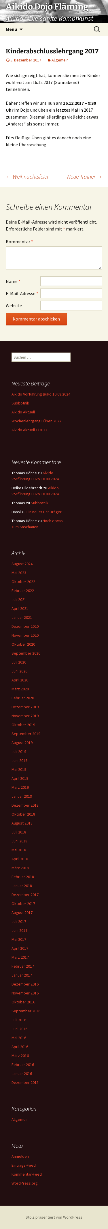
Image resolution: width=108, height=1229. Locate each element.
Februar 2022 (23, 590)
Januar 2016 (22, 1073)
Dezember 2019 (25, 706)
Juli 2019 (19, 751)
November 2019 (25, 715)
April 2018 (20, 858)
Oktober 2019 (23, 724)
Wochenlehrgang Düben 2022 (36, 421)
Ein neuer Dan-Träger (44, 511)
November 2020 (25, 635)
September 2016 (26, 1010)
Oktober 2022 (23, 581)
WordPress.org (25, 1183)
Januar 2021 (22, 617)
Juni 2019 (19, 760)
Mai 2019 (19, 769)
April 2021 (20, 608)
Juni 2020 (19, 671)
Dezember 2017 (25, 894)
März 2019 (20, 787)
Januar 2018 (22, 885)
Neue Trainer (84, 176)
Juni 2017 (19, 930)
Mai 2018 (19, 850)
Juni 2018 (19, 841)
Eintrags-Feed (24, 1165)
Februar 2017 (23, 966)
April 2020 (20, 680)
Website (14, 305)
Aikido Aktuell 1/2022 (29, 429)
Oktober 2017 (23, 903)
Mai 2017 (19, 939)
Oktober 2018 (23, 814)
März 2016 (20, 1055)
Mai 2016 (19, 1037)
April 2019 (20, 778)
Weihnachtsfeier (27, 176)
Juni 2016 (19, 1028)
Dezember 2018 (25, 805)
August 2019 (22, 742)
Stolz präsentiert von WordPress (54, 1217)
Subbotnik (20, 403)
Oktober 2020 (23, 644)
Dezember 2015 (25, 1082)
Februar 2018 (23, 876)
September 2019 (26, 733)
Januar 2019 (22, 796)
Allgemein (60, 60)
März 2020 (20, 689)
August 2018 (22, 823)
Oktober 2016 (23, 1002)
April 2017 (20, 948)
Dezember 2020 (25, 626)
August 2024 (22, 563)
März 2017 (20, 957)
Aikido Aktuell (23, 412)
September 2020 (26, 653)
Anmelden (20, 1156)
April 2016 (20, 1046)
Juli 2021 (19, 599)
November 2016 (25, 993)
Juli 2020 (19, 662)
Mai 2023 (19, 572)
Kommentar (19, 241)
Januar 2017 (22, 975)
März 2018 (20, 867)
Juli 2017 (19, 921)
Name (13, 281)
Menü (11, 29)
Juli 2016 (19, 1019)
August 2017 (22, 912)
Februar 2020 (23, 697)
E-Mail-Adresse (22, 293)
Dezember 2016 (25, 984)
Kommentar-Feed (27, 1174)
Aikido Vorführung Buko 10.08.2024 (41, 394)
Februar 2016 (23, 1064)
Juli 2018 (19, 832)
